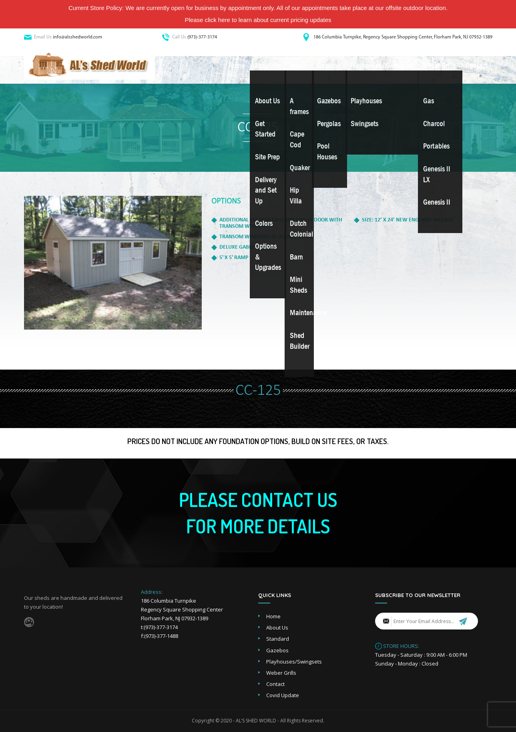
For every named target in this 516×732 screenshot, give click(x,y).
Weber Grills (439, 65)
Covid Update (282, 695)
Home (237, 65)
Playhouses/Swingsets (381, 65)
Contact (477, 65)
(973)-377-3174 (202, 37)
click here (217, 19)
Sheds (298, 65)
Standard (277, 638)
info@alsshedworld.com (77, 37)
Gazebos (328, 65)
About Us (267, 65)
